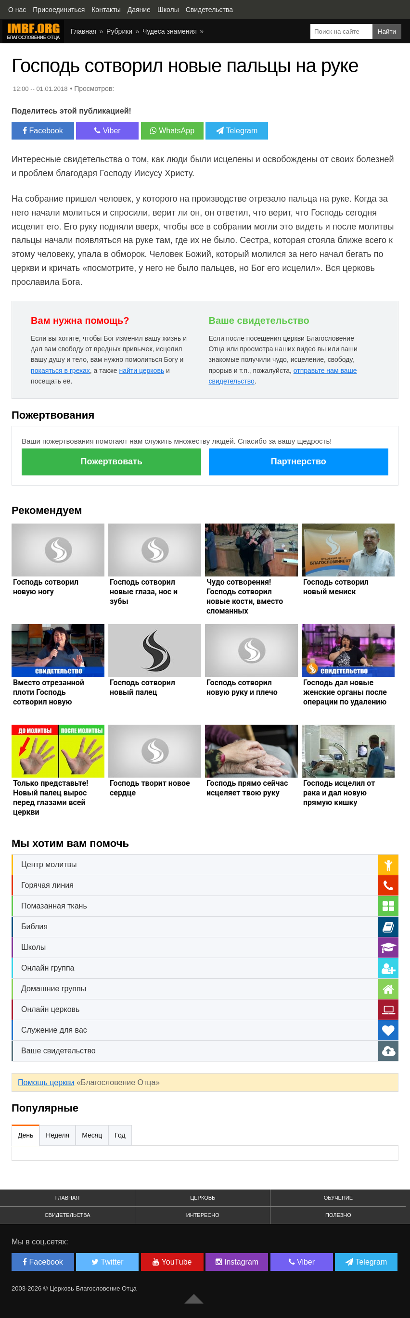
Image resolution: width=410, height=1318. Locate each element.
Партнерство (298, 461)
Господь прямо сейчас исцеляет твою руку (247, 788)
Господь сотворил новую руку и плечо (242, 687)
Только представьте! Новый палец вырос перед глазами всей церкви (50, 798)
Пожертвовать (111, 461)
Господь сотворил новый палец (142, 687)
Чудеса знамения (169, 31)
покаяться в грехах (60, 370)
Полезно (338, 1215)
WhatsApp (172, 131)
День (25, 1135)
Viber (107, 131)
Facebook (43, 131)
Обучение (338, 1198)
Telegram (236, 131)
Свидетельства (67, 1215)
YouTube (172, 1262)
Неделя (57, 1135)
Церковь (202, 1198)
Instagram (237, 1262)
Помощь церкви (46, 1082)
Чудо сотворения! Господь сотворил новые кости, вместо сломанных (244, 596)
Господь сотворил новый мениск (336, 586)
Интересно (202, 1215)
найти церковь (141, 370)
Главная (83, 31)
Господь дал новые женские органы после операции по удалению (345, 692)
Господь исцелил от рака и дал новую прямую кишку (339, 793)
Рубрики (119, 31)
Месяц (92, 1135)
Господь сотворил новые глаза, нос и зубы (144, 591)
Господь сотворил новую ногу (45, 586)
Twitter (107, 1262)
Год (120, 1135)
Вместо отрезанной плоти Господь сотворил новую (48, 692)
